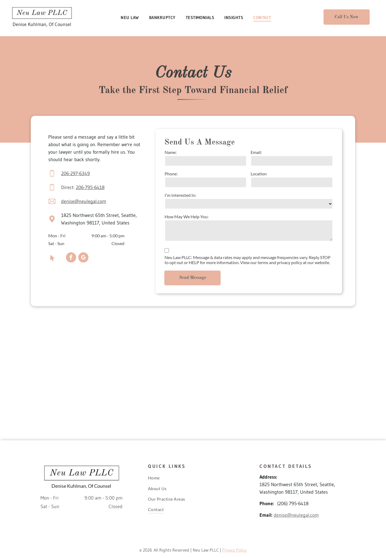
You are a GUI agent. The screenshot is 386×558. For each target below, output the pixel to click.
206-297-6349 (75, 173)
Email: (256, 152)
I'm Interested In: (180, 195)
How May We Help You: (187, 216)
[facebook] (71, 258)
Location (259, 173)
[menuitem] (132, 17)
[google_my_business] (83, 258)
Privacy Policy (234, 550)
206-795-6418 (90, 187)
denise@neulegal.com (83, 201)
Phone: (171, 173)
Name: (171, 152)
